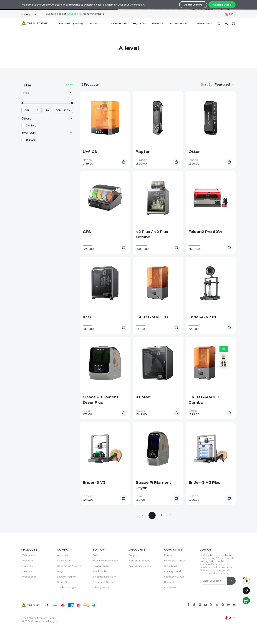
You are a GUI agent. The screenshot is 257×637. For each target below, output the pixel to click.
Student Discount (139, 560)
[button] (225, 84)
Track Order (100, 571)
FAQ (95, 555)
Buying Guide (101, 566)
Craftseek (170, 587)
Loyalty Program (66, 576)
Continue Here (193, 4)
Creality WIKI (171, 566)
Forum (168, 555)
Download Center (174, 560)
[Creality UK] (34, 23)
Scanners (27, 560)
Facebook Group (174, 576)
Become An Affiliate (69, 566)
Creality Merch (202, 23)
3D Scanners (118, 23)
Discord (169, 582)
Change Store (222, 4)
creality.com (28, 14)
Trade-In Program (67, 587)
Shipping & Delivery (104, 576)
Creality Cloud (172, 571)
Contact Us (64, 560)
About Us (62, 555)
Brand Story (64, 582)
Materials (158, 23)
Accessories (178, 23)
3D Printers (96, 23)
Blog (60, 571)
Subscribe (52, 14)
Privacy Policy (101, 587)
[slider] (22, 103)
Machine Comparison (105, 560)
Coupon (133, 555)
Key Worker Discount (140, 566)
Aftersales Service (104, 582)
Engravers (139, 23)
